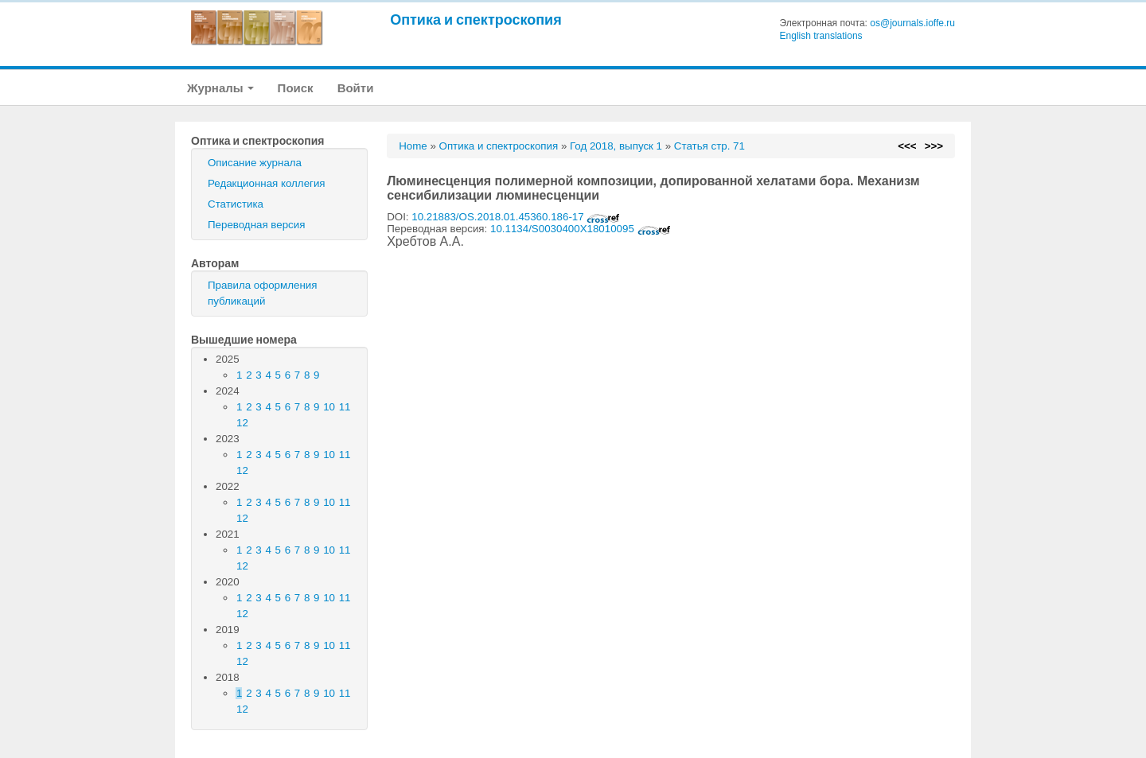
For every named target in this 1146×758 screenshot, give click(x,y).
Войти (355, 87)
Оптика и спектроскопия (476, 19)
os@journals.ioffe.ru (912, 23)
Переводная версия (256, 225)
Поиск (296, 87)
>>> (934, 146)
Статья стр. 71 (709, 146)
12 (242, 423)
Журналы (220, 87)
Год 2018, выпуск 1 (616, 146)
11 (345, 407)
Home (413, 146)
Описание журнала (255, 163)
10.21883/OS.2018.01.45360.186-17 (515, 217)
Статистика (235, 204)
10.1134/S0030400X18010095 (580, 229)
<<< (907, 146)
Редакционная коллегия (266, 183)
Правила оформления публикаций (262, 293)
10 (329, 407)
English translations (821, 35)
